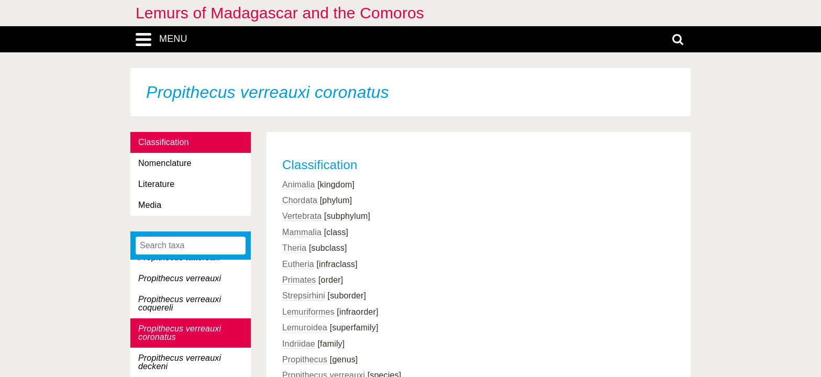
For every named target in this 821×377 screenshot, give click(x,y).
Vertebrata (301, 216)
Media (149, 205)
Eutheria (298, 264)
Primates (299, 279)
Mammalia (301, 232)
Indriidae (298, 343)
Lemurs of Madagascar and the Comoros (280, 12)
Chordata (299, 200)
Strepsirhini (303, 295)
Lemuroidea (304, 327)
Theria (294, 247)
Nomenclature (165, 163)
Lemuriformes (308, 311)
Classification (163, 142)
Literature (156, 184)
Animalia (298, 184)
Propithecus (304, 359)
